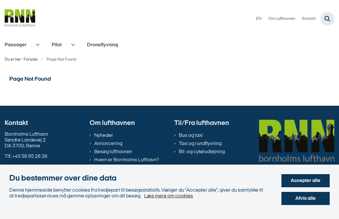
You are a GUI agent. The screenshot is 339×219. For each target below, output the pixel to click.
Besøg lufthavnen (113, 151)
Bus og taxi (191, 135)
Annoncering (108, 143)
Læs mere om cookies (168, 196)
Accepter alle (305, 180)
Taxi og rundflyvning (200, 143)
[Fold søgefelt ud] (327, 19)
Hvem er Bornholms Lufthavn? (126, 160)
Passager (15, 45)
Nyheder (103, 135)
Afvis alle (305, 198)
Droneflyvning (102, 45)
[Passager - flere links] (36, 45)
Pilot (57, 45)
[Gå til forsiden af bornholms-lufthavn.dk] (17, 18)
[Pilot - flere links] (72, 45)
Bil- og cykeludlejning (202, 151)
